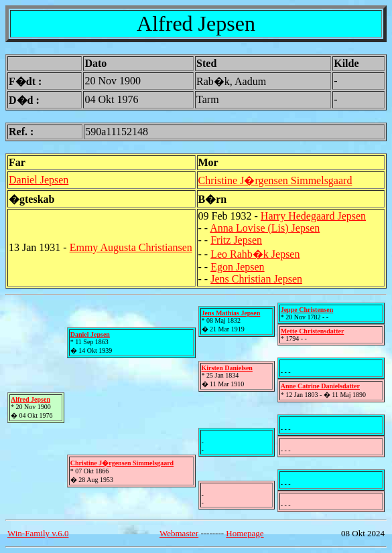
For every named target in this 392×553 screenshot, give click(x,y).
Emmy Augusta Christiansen (131, 247)
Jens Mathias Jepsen (231, 313)
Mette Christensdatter (312, 331)
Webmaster (178, 533)
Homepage (244, 533)
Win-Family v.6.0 (37, 533)
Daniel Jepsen (38, 179)
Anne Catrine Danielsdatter (320, 386)
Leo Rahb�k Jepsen (255, 254)
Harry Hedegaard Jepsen (313, 216)
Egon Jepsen (237, 266)
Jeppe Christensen (307, 309)
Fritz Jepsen (236, 240)
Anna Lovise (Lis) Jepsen (265, 228)
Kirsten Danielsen (227, 368)
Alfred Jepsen (30, 399)
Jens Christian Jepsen (256, 279)
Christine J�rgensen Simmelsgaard (275, 180)
